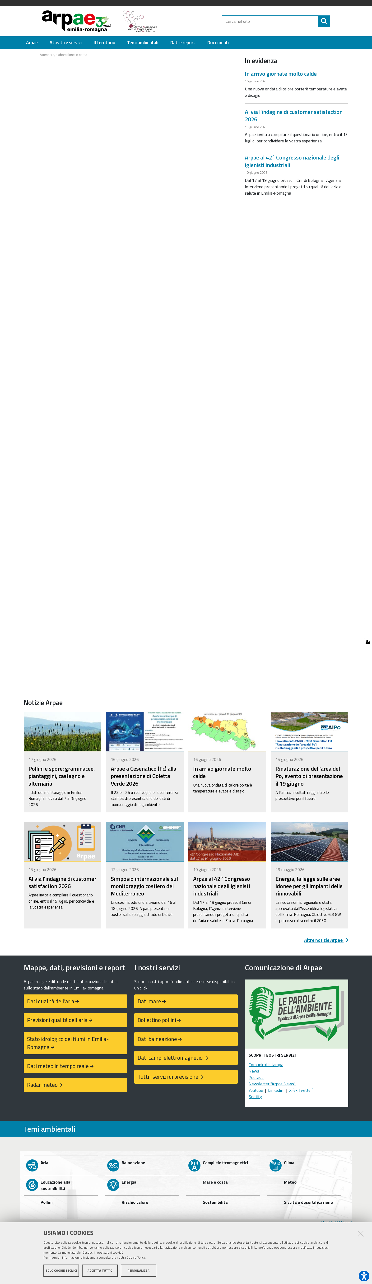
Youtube (256, 1090)
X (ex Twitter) (301, 1090)
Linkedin (275, 1090)
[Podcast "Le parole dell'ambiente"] (296, 1015)
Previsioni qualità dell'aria (57, 1020)
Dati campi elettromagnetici (170, 1058)
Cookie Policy (136, 1258)
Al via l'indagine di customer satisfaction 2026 (294, 115)
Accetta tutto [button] (100, 1271)
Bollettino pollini (157, 1020)
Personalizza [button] (138, 1271)
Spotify (255, 1096)
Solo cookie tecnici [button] (61, 1271)
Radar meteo (42, 1085)
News (254, 1071)
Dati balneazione (157, 1039)
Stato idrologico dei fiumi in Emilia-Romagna (68, 1043)
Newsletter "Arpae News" (272, 1084)
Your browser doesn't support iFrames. (131, 67)
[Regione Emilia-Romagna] (192, 21)
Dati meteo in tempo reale (58, 1066)
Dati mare (149, 1001)
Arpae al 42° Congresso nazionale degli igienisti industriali (292, 161)
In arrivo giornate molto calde (281, 73)
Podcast (256, 1077)
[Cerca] (334, 21)
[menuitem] (32, 42)
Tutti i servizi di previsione (168, 1077)
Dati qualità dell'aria (50, 1001)
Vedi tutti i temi (336, 1222)
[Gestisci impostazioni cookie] (368, 642)
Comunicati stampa (266, 1064)
